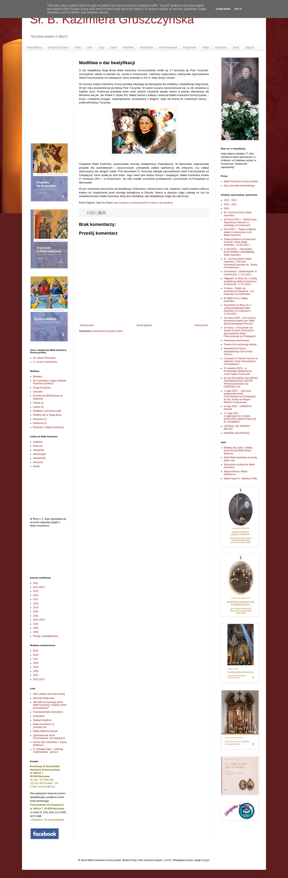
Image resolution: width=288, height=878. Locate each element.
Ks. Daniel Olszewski (44, 357)
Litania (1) (38, 402)
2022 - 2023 (230, 204)
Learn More (223, 9)
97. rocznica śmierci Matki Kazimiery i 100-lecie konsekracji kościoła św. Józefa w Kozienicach (240, 263)
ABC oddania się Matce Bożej (49, 694)
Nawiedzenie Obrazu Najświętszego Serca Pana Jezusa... (238, 351)
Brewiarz (37, 376)
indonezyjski (39, 454)
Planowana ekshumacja (236, 340)
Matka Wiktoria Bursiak (45, 731)
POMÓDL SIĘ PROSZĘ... (237, 433)
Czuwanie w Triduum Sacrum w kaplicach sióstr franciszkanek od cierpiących (240, 361)
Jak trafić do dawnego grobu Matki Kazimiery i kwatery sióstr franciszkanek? (49, 705)
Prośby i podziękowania (45, 636)
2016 (35, 595)
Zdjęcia (249, 47)
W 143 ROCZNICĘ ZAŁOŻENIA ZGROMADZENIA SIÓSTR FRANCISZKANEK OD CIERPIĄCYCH (241, 382)
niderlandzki (39, 458)
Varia (236, 47)
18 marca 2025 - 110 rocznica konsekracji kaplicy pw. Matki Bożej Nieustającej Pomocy (240, 320)
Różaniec (221, 47)
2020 (35, 611)
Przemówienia (168, 47)
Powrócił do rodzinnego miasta (240, 344)
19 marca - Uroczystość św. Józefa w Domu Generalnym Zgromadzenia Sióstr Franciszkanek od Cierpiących (240, 332)
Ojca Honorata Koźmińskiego (239, 185)
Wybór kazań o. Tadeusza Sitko (240, 478)
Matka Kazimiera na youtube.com (43, 725)
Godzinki (37, 391)
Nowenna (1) (40, 419)
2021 (35, 615)
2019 (35, 607)
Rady (205, 47)
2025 (35, 628)
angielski (37, 442)
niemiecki (38, 462)
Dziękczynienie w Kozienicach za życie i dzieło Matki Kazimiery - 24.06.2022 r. (240, 242)
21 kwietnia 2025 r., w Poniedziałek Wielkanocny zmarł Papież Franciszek (238, 371)
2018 (35, 603)
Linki (89, 47)
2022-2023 (38, 619)
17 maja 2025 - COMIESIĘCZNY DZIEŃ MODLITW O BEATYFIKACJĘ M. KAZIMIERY (240, 417)
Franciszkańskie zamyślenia (48, 712)
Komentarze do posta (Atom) (107, 331)
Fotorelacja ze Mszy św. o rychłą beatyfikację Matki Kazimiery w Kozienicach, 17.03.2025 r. (237, 309)
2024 (35, 624)
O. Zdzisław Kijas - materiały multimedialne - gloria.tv (48, 750)
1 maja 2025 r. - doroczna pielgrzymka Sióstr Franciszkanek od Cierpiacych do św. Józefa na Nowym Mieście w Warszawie (240, 396)
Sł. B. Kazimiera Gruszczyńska (112, 19)
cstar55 (167, 860)
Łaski (113, 47)
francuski (38, 446)
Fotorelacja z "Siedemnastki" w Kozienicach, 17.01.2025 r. (240, 273)
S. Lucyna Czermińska (45, 361)
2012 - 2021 (230, 200)
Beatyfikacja (34, 47)
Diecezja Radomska (43, 698)
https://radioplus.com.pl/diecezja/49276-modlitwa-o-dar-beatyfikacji (143, 203)
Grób (77, 47)
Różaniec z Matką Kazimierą (48, 427)
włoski (36, 466)
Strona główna (144, 325)
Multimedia (146, 47)
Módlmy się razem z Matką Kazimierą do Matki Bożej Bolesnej (238, 450)
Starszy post (201, 325)
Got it (238, 9)
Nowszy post (87, 325)
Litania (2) (38, 406)
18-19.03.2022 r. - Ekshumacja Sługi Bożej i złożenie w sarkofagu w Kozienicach (240, 222)
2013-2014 (38, 587)
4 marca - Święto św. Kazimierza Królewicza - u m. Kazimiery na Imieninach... (239, 291)
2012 (35, 583)
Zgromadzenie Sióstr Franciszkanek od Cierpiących (49, 737)
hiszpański (38, 450)
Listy (101, 47)
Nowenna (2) (40, 423)
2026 (35, 632)
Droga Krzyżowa (58, 47)
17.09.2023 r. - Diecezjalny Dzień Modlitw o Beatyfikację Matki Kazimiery (239, 252)
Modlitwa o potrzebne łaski (47, 410)
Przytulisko (39, 716)
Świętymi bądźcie (42, 720)
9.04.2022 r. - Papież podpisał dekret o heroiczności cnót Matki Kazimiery (240, 232)
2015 (35, 591)
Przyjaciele (189, 47)
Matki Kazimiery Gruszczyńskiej (241, 181)
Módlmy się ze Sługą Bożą (47, 414)
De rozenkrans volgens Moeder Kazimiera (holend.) (49, 382)
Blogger (205, 860)
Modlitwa (128, 47)
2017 (35, 599)
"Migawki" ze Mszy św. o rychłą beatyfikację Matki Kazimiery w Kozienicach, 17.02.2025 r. (240, 281)
